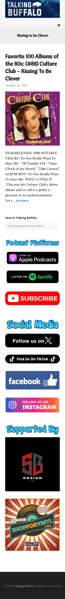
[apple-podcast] (33, 265)
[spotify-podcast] (33, 284)
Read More (22, 200)
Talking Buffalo (24, 586)
